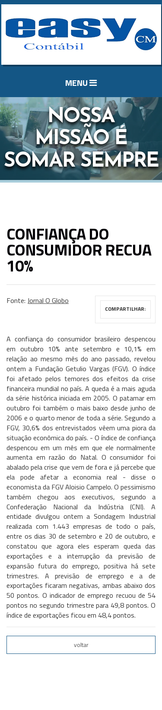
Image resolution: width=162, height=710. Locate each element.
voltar (81, 644)
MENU (81, 82)
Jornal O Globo (48, 300)
